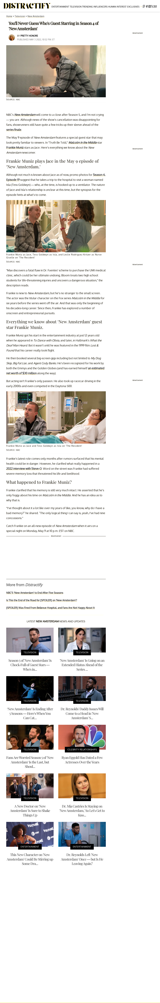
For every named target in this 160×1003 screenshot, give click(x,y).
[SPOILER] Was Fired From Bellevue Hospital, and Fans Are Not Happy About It (50, 607)
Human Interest (117, 6)
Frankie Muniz (15, 147)
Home (9, 16)
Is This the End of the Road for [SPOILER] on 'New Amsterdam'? (41, 600)
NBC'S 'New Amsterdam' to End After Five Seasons (34, 592)
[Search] (143, 6)
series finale (13, 129)
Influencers (100, 6)
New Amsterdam (36, 16)
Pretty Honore (29, 35)
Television (76, 6)
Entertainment (60, 6)
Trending (87, 6)
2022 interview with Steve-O (24, 468)
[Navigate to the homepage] (27, 6)
